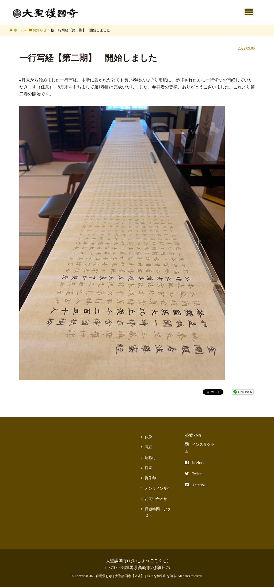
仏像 (148, 437)
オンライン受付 (158, 489)
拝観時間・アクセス (158, 512)
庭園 (148, 468)
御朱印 (150, 478)
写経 (148, 447)
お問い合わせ (156, 499)
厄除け (150, 458)
